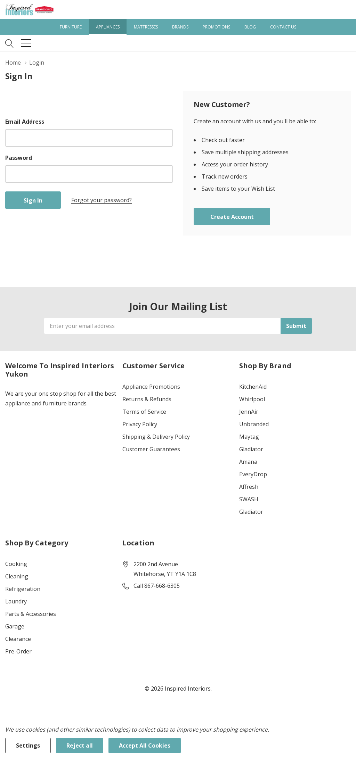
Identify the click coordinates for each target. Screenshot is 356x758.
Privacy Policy (139, 424)
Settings (28, 745)
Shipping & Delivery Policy (156, 436)
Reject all (79, 745)
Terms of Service (144, 411)
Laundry (16, 601)
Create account (232, 217)
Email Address (24, 121)
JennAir (248, 411)
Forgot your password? (101, 200)
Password (18, 158)
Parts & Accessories (30, 614)
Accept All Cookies (144, 745)
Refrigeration (22, 589)
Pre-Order (18, 651)
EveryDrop (253, 474)
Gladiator (251, 449)
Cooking (16, 564)
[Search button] (9, 43)
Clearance (18, 639)
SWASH (248, 499)
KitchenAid (253, 386)
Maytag (249, 436)
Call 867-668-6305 (157, 586)
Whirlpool (252, 399)
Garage (14, 626)
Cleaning (16, 576)
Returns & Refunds (146, 399)
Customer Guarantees (151, 449)
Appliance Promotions (151, 386)
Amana (248, 461)
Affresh (248, 487)
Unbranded (254, 424)
